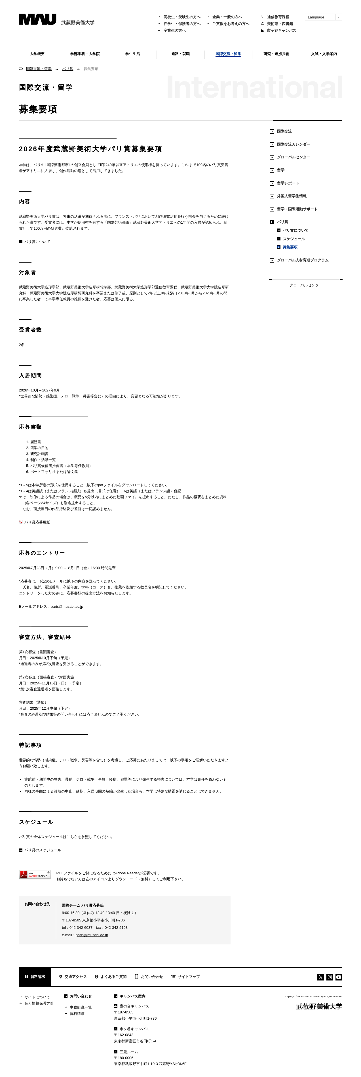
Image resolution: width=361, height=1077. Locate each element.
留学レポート (284, 183)
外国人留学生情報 (288, 196)
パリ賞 (67, 69)
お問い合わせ (148, 977)
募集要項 (287, 247)
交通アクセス (73, 977)
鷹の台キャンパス (131, 1006)
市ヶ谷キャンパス (278, 30)
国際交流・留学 (39, 69)
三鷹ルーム (126, 1052)
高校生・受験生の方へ (178, 17)
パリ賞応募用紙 (34, 522)
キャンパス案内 (129, 996)
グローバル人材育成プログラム (299, 260)
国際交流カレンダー (290, 144)
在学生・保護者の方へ (178, 24)
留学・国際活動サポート (294, 209)
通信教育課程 (275, 17)
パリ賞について (34, 242)
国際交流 (281, 131)
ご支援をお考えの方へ (227, 24)
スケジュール (291, 239)
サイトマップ (185, 977)
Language (325, 17)
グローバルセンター (290, 157)
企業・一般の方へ (224, 17)
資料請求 (35, 977)
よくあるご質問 (110, 977)
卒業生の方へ (171, 30)
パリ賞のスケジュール (40, 850)
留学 (277, 170)
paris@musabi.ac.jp (67, 606)
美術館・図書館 (277, 24)
